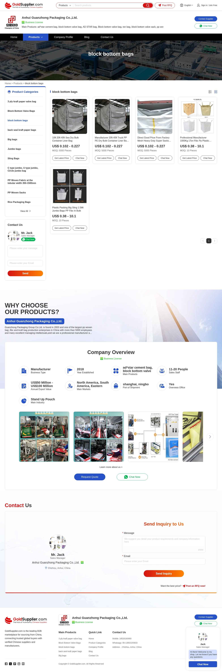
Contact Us (93, 655)
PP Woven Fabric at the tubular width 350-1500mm (22, 181)
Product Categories (97, 643)
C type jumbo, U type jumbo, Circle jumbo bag (23, 169)
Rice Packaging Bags (19, 202)
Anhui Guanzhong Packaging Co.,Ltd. (55, 562)
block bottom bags (18, 120)
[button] (210, 436)
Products (17, 83)
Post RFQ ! (193, 586)
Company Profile (96, 647)
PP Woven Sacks (17, 192)
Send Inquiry (164, 573)
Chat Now (202, 664)
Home (8, 83)
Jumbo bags (14, 149)
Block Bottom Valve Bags (21, 111)
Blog (91, 651)
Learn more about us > (111, 467)
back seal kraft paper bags (22, 130)
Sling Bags (13, 158)
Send (25, 273)
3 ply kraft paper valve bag (22, 101)
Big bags (12, 139)
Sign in (204, 5)
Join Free (213, 5)
